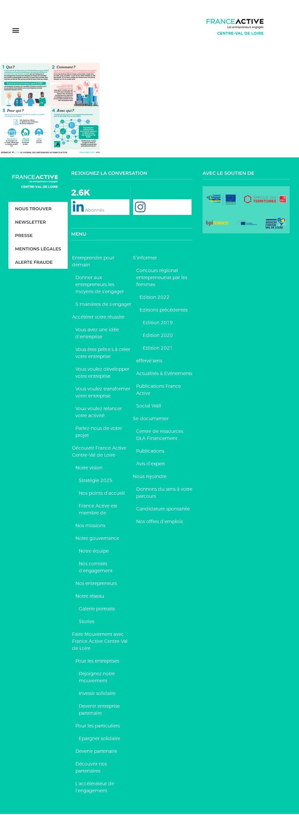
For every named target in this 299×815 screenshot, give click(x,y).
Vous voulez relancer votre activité (98, 413)
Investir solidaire (97, 694)
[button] (15, 30)
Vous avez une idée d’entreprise (97, 334)
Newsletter (30, 223)
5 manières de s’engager (103, 305)
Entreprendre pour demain (93, 262)
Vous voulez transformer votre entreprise (102, 393)
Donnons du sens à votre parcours (164, 493)
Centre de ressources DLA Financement (159, 435)
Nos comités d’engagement (95, 568)
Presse (24, 236)
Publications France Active (158, 390)
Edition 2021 (158, 349)
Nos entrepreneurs (96, 584)
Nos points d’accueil (102, 494)
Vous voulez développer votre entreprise (102, 373)
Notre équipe (94, 552)
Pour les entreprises (97, 662)
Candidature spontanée (163, 510)
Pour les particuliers (97, 727)
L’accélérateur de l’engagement (94, 788)
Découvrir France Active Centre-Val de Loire (99, 452)
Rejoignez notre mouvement (97, 678)
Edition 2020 (158, 336)
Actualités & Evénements (164, 374)
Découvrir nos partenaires (91, 768)
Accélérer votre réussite (98, 318)
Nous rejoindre (150, 477)
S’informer (145, 259)
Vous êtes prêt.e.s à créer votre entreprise (102, 353)
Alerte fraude (34, 263)
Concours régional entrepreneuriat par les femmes (161, 278)
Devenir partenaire (96, 752)
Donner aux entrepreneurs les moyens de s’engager (99, 285)
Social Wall (148, 407)
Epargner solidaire (99, 739)
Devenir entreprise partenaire (99, 710)
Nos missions (90, 526)
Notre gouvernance (97, 539)
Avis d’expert (150, 465)
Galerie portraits (97, 610)
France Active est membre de (98, 510)
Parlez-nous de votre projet (98, 432)
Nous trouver (33, 209)
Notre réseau (89, 597)
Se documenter (151, 420)
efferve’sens (149, 362)
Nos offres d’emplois (159, 522)
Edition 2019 (158, 324)
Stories (86, 622)
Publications (150, 452)
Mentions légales (38, 249)
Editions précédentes (163, 311)
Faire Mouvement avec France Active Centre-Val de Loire (99, 642)
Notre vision (88, 469)
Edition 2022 (154, 298)
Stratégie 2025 (95, 481)
